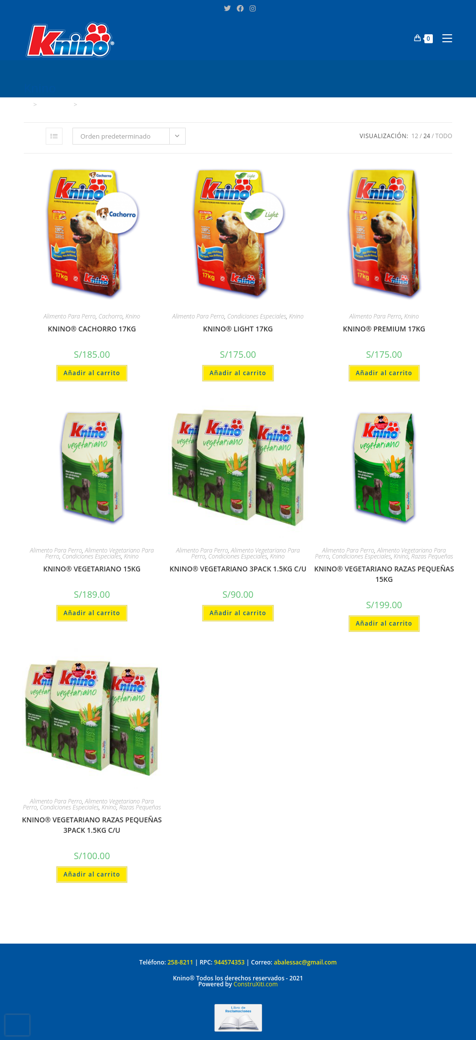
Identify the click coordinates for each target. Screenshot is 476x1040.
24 (426, 136)
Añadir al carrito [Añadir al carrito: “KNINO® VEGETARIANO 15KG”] (92, 613)
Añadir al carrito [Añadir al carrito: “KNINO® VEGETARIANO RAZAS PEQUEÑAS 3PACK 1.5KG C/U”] (92, 874)
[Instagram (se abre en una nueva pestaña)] (251, 8)
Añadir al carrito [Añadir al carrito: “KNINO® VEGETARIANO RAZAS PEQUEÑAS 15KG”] (384, 623)
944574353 (229, 962)
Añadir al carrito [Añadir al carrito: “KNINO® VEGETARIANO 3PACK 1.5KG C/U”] (237, 613)
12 (414, 136)
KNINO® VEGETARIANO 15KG (91, 568)
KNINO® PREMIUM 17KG (384, 328)
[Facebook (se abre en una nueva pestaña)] (240, 8)
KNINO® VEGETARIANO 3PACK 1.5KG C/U (238, 568)
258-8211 (180, 962)
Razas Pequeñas (432, 556)
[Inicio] (27, 104)
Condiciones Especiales (256, 316)
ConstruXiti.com (256, 984)
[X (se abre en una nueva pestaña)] (227, 8)
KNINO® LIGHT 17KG (238, 328)
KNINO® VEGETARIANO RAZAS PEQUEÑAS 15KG (384, 574)
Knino (89, 104)
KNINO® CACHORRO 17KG (92, 328)
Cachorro (111, 316)
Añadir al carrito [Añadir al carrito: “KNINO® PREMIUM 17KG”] (384, 373)
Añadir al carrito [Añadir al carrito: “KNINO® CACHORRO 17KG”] (92, 373)
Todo (443, 136)
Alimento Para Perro (70, 316)
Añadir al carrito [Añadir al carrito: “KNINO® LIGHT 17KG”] (237, 373)
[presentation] (17, 1025)
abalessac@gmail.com (305, 962)
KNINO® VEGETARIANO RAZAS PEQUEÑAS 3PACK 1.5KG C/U (92, 825)
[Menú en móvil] (443, 38)
